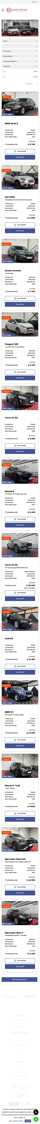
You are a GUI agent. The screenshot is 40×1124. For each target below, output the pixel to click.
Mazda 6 (9, 491)
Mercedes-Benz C (14, 932)
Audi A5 (9, 638)
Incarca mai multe (19, 980)
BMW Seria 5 (11, 123)
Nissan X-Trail (12, 785)
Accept (28, 1121)
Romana (33, 2)
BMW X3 (9, 712)
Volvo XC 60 (11, 417)
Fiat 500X (10, 197)
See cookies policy (16, 1121)
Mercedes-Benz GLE (15, 859)
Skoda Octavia (13, 270)
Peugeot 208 (11, 344)
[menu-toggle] (3, 10)
